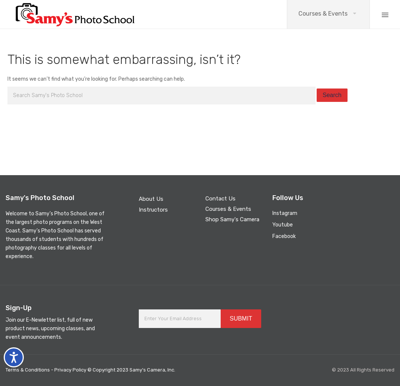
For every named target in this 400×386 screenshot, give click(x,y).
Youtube (282, 225)
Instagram (284, 213)
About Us (151, 199)
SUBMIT (241, 318)
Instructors (153, 209)
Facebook (284, 236)
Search (332, 95)
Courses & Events (323, 13)
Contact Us (220, 198)
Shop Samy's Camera (232, 219)
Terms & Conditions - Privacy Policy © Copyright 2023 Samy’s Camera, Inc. (90, 370)
